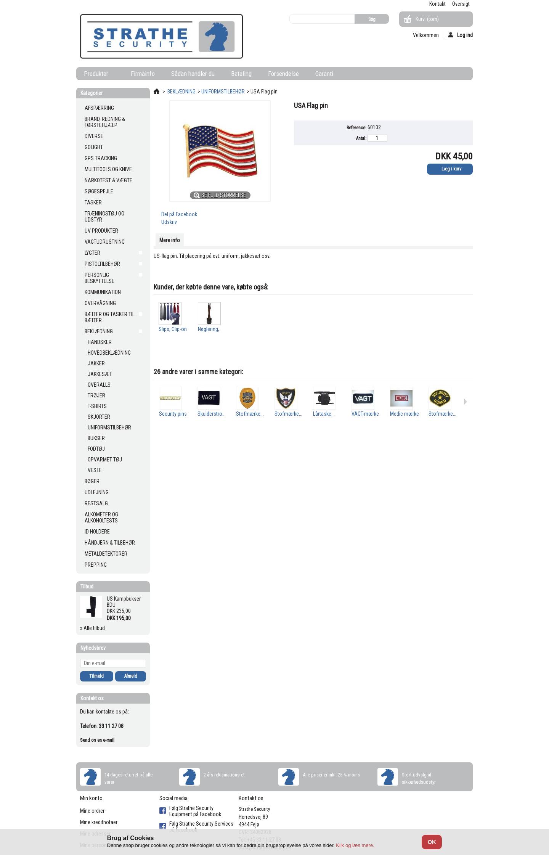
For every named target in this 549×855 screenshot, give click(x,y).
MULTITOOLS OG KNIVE (108, 169)
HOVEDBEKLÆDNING (109, 353)
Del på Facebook (179, 214)
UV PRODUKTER (101, 231)
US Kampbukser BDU (124, 602)
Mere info (169, 240)
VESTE (95, 470)
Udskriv (169, 222)
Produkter (97, 75)
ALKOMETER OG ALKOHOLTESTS (101, 517)
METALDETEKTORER (106, 554)
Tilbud (86, 586)
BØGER (92, 481)
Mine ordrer (92, 811)
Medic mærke (404, 414)
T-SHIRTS (97, 406)
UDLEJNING (97, 492)
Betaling (241, 73)
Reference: (356, 127)
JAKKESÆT (100, 374)
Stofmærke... (250, 414)
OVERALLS (99, 385)
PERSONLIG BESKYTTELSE (99, 278)
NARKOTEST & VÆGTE (108, 180)
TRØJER (96, 395)
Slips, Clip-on (173, 329)
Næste (465, 401)
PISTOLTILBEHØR (102, 264)
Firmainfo (143, 73)
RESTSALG (96, 503)
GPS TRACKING (101, 158)
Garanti (324, 73)
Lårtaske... (324, 414)
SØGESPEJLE (99, 191)
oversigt (461, 4)
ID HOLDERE (97, 532)
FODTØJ (96, 449)
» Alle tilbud (92, 628)
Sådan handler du (193, 73)
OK (431, 842)
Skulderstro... (211, 414)
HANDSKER (100, 342)
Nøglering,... (210, 329)
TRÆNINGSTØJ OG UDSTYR (104, 217)
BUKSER (96, 438)
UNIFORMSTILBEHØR (109, 427)
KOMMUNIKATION (103, 292)
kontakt (437, 4)
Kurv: (427, 19)
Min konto (91, 798)
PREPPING (96, 565)
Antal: (361, 138)
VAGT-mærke (365, 414)
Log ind (460, 34)
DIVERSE (94, 136)
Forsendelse (283, 73)
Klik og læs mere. (355, 845)
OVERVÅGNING (100, 303)
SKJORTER (99, 417)
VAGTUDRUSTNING (105, 242)
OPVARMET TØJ (105, 459)
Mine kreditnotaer (98, 822)
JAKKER (96, 363)
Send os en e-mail (97, 740)
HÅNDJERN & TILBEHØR (110, 543)
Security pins (173, 414)
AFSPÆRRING (99, 108)
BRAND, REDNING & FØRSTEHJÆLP (105, 122)
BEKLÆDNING (99, 331)
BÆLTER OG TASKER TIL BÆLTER (110, 317)
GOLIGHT (94, 147)
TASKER (93, 202)
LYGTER (92, 253)
